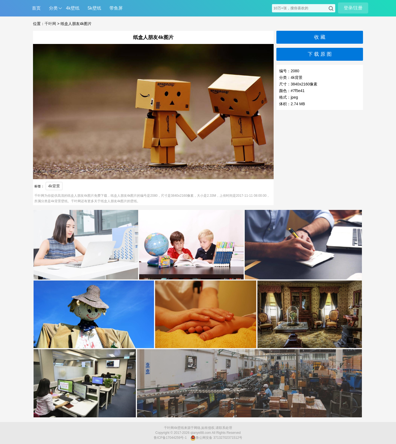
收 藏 (319, 37)
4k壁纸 (72, 8)
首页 (36, 8)
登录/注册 (353, 7)
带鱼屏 (116, 8)
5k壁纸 (94, 8)
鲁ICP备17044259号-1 (170, 438)
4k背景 (54, 186)
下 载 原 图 (320, 54)
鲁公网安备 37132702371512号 (216, 438)
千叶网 (50, 23)
